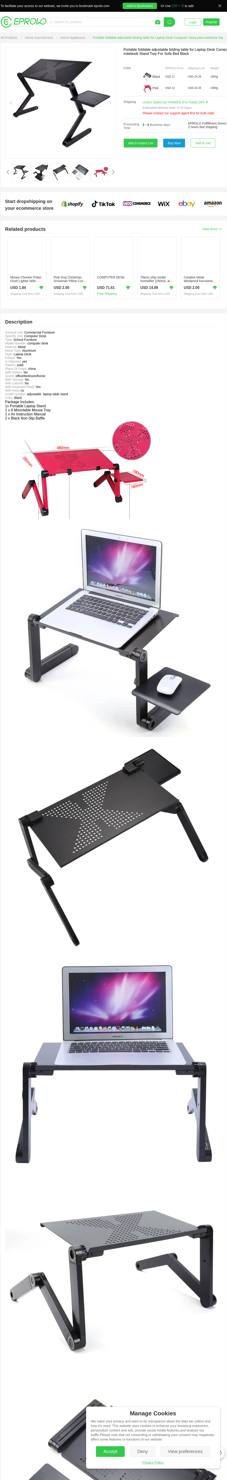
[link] (10, 37)
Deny (142, 1451)
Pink (155, 88)
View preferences (185, 1451)
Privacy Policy (153, 1462)
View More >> (212, 229)
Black (156, 76)
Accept (110, 1451)
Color (127, 68)
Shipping (130, 102)
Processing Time (131, 126)
